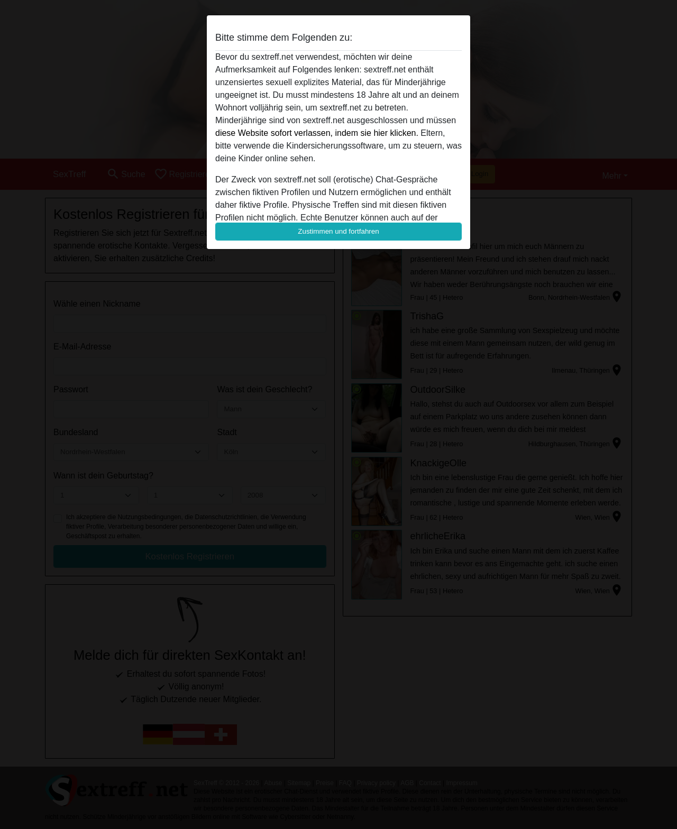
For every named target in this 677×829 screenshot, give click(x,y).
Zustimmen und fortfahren (338, 231)
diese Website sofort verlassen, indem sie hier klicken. (316, 132)
